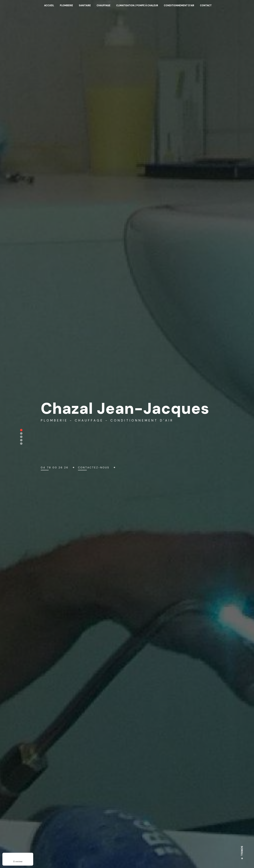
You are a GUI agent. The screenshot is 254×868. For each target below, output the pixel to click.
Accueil (49, 5)
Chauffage (103, 5)
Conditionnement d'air (179, 5)
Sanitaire (85, 5)
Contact (206, 5)
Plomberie (66, 5)
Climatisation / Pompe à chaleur (137, 5)
